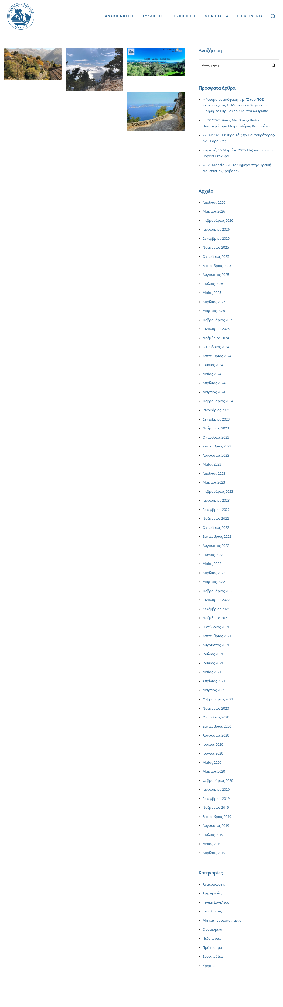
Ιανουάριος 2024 (216, 410)
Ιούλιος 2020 (213, 744)
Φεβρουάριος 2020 (218, 780)
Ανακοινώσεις (214, 884)
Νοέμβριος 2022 (216, 518)
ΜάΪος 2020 (212, 762)
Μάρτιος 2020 (214, 771)
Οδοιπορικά (212, 929)
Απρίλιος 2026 (214, 202)
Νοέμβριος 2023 (216, 428)
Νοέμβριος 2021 (216, 618)
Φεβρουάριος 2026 (218, 220)
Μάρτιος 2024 (214, 392)
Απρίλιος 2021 (214, 681)
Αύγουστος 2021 (216, 645)
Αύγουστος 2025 (216, 274)
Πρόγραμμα (212, 947)
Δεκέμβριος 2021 (216, 609)
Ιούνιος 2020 (213, 753)
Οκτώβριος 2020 (216, 717)
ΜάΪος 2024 (212, 374)
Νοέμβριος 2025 (216, 247)
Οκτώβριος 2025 (216, 256)
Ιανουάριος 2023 (216, 500)
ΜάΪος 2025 (212, 292)
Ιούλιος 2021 (213, 654)
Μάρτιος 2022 (214, 581)
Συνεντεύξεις (213, 956)
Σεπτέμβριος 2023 (217, 446)
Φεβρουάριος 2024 (218, 401)
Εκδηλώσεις (212, 911)
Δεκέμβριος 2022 (216, 509)
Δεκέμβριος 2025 (216, 238)
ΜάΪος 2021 (212, 672)
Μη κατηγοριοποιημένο (222, 920)
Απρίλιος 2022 (214, 573)
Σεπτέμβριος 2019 (217, 816)
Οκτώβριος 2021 (216, 627)
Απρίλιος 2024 (214, 383)
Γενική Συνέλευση (217, 902)
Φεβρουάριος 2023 (218, 491)
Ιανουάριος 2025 (216, 329)
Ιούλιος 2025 (213, 284)
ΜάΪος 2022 (212, 563)
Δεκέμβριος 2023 (216, 419)
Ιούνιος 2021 (213, 663)
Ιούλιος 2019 (213, 834)
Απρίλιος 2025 (214, 302)
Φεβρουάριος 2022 (218, 591)
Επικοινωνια (250, 16)
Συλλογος (153, 16)
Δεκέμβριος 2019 (216, 798)
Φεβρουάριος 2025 (218, 320)
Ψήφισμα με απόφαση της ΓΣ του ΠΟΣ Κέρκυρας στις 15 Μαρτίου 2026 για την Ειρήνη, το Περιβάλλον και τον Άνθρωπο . (236, 105)
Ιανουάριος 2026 (216, 229)
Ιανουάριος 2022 (216, 600)
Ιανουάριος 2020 (216, 789)
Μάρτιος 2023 (214, 482)
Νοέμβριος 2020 (216, 708)
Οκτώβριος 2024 (216, 347)
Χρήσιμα (210, 965)
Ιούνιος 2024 (213, 365)
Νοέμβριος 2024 (216, 338)
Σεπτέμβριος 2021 (217, 636)
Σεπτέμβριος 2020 (217, 726)
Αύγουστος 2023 (216, 455)
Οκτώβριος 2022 (216, 527)
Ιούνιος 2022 (213, 555)
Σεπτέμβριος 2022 (217, 536)
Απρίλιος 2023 (214, 473)
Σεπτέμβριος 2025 (217, 265)
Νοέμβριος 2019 (216, 807)
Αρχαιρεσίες (212, 893)
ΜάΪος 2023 (212, 464)
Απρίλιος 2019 (214, 852)
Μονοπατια (217, 16)
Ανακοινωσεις (119, 16)
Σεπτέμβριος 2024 (217, 356)
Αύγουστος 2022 (216, 545)
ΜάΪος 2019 (212, 844)
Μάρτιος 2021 (214, 690)
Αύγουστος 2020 (216, 735)
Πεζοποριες (183, 16)
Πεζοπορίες (212, 938)
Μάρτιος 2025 (214, 310)
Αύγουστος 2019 (216, 825)
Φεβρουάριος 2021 (218, 699)
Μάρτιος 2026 (214, 211)
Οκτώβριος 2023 (216, 437)
